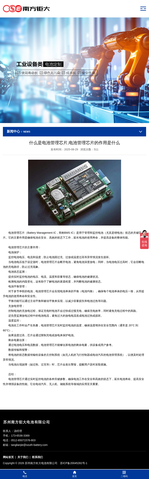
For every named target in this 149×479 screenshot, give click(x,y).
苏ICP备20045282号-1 (73, 463)
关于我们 (22, 457)
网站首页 (8, 457)
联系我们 (37, 457)
